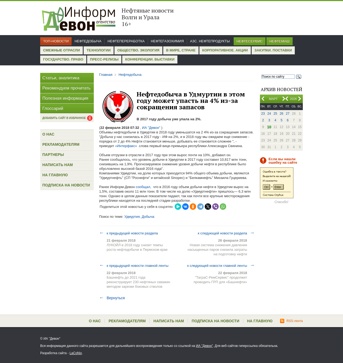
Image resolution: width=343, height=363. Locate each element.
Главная (105, 75)
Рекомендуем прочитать (66, 88)
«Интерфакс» (126, 146)
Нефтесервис (250, 41)
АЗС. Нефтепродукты (210, 41)
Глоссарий (52, 108)
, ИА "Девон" (150, 128)
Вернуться (112, 297)
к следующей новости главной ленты (221, 265)
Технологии (99, 50)
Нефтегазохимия (167, 41)
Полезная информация (65, 98)
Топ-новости (56, 41)
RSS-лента (291, 321)
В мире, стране (181, 50)
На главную (55, 175)
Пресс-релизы (104, 59)
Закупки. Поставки (273, 50)
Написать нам (57, 165)
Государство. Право (63, 59)
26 (281, 113)
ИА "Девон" (204, 346)
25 (275, 113)
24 (269, 113)
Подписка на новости (66, 185)
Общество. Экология (138, 50)
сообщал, (143, 187)
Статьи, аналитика (60, 78)
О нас (48, 134)
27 (287, 113)
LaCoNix (75, 353)
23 (263, 113)
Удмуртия (132, 217)
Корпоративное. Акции (225, 50)
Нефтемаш (279, 41)
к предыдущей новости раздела (128, 233)
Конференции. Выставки (149, 59)
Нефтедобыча (87, 41)
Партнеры (53, 154)
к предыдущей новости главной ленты (134, 265)
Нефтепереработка (125, 41)
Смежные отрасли (61, 50)
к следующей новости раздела (226, 233)
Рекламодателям (60, 144)
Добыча (148, 217)
